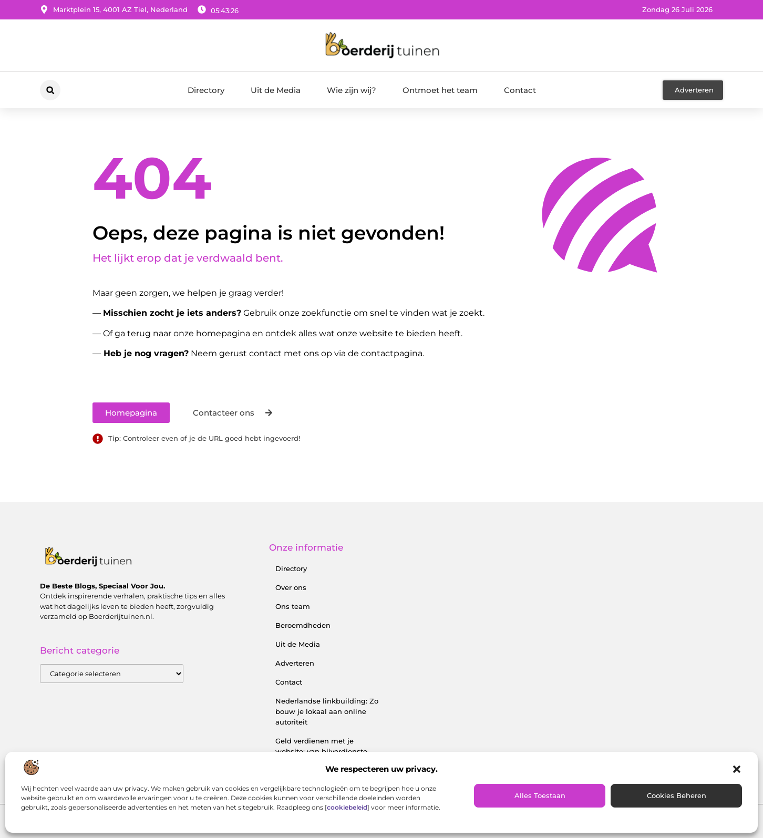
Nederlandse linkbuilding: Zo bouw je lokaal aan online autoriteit (326, 711)
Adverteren (294, 663)
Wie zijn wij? (351, 90)
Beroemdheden (303, 625)
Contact (520, 90)
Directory (206, 90)
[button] (736, 769)
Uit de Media (276, 90)
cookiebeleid (347, 807)
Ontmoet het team (440, 90)
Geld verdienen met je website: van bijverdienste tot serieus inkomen (321, 751)
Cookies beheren (676, 795)
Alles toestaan (539, 795)
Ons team (292, 606)
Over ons (290, 587)
